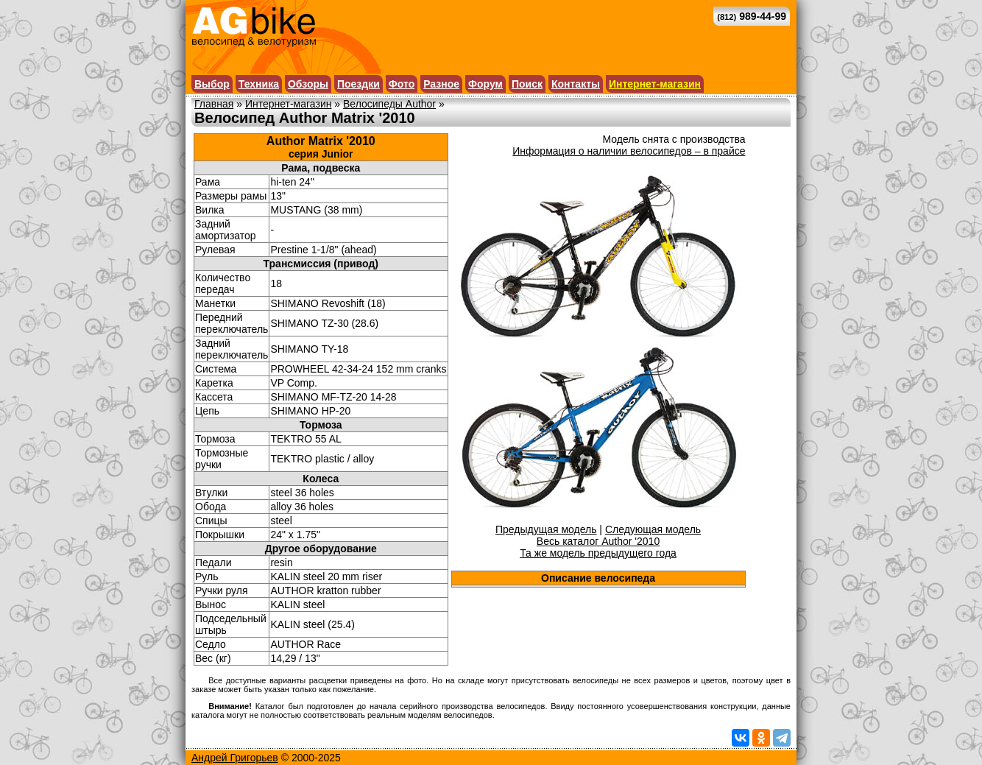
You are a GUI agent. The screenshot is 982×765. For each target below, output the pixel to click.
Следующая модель (653, 529)
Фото (401, 84)
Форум (485, 84)
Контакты (575, 84)
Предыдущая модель (546, 529)
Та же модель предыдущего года (598, 553)
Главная (213, 104)
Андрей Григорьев (234, 758)
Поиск (527, 84)
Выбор (212, 84)
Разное (441, 84)
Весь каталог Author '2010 (598, 541)
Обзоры (308, 84)
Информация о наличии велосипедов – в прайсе (628, 151)
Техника (259, 84)
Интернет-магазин (655, 84)
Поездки (358, 84)
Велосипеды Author (389, 104)
